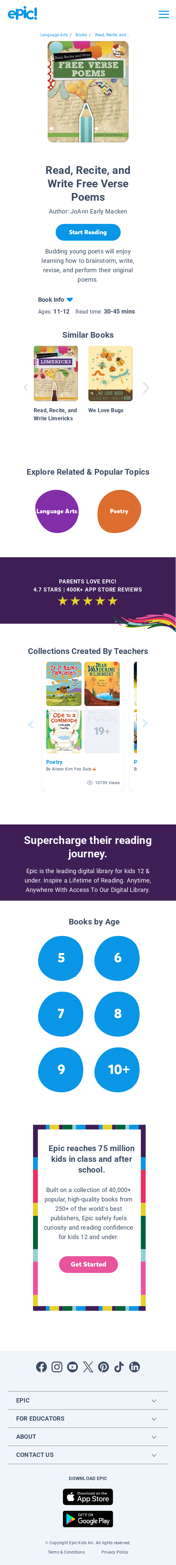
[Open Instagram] (57, 1367)
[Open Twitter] (88, 1367)
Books (81, 35)
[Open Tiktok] (119, 1367)
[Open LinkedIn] (134, 1367)
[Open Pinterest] (103, 1367)
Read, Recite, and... (112, 35)
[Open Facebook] (41, 1367)
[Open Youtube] (72, 1367)
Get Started (89, 1264)
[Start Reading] (88, 232)
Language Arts (54, 35)
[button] (83, 724)
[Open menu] (164, 14)
